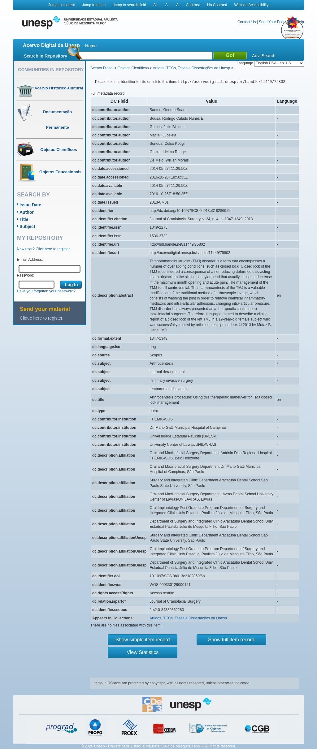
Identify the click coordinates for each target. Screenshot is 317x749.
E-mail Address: (30, 259)
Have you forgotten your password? (46, 291)
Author (27, 212)
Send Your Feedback (276, 22)
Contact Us (246, 22)
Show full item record (231, 639)
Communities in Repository (51, 69)
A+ (155, 5)
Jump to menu (94, 5)
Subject (27, 226)
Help (300, 22)
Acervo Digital (101, 68)
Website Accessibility (251, 5)
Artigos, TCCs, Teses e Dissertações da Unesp (191, 68)
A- (167, 5)
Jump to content (61, 5)
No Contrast (217, 5)
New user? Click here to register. (44, 249)
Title (24, 219)
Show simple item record (142, 639)
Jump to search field (129, 5)
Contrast (193, 5)
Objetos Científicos (133, 68)
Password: (25, 275)
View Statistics (142, 652)
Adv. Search (263, 55)
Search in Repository (45, 56)
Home (91, 45)
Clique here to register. (41, 318)
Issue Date (30, 204)
